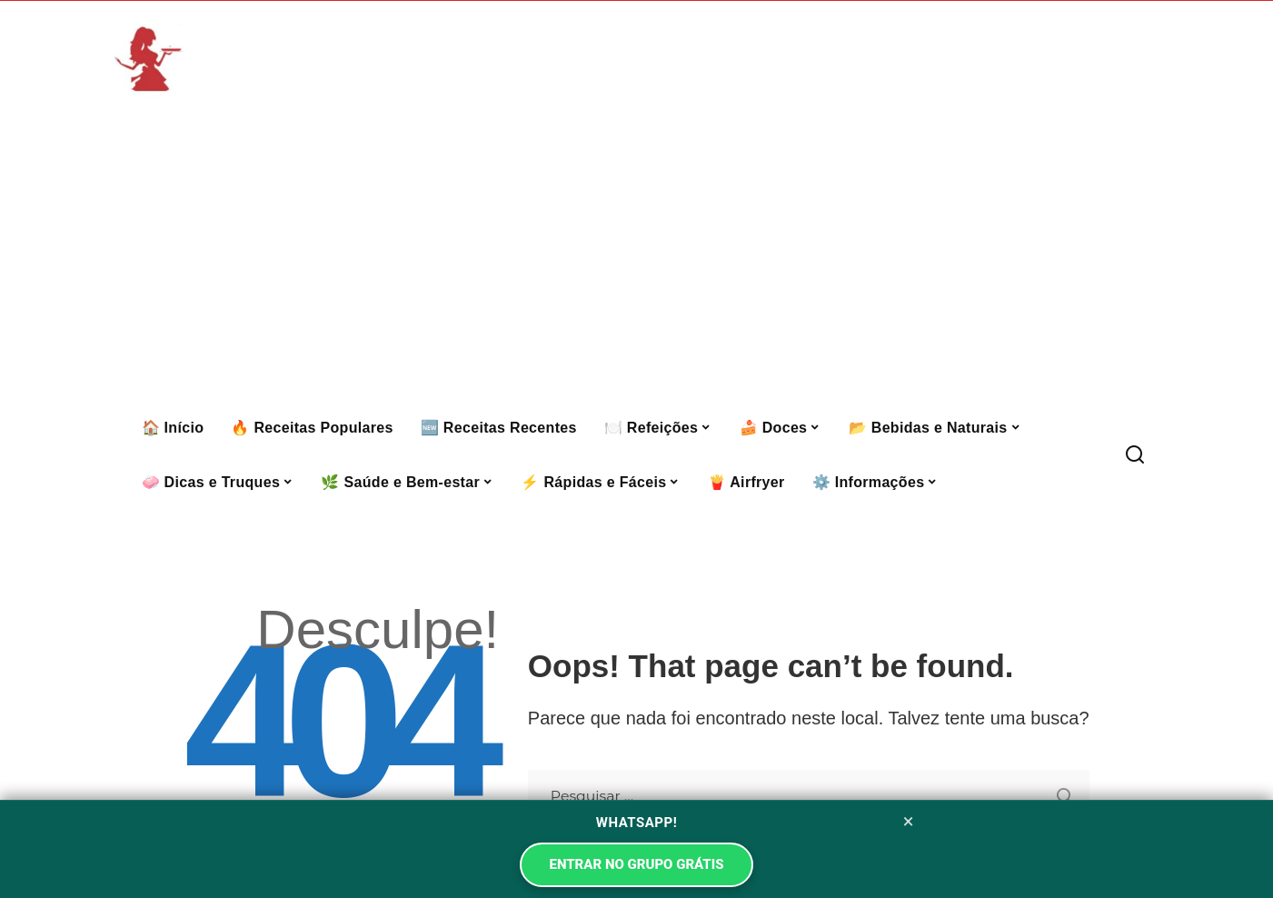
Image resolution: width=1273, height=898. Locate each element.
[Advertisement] (637, 264)
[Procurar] (1135, 455)
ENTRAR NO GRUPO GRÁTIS (636, 864)
